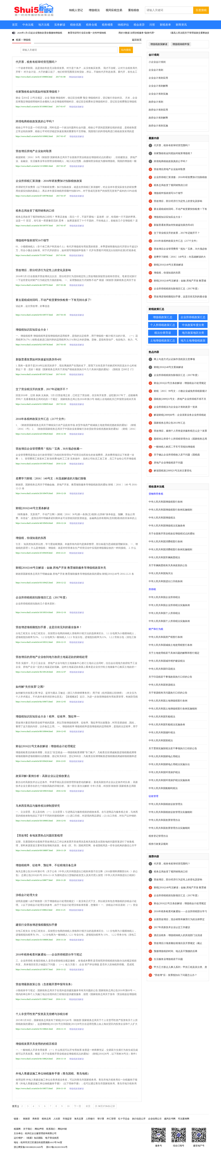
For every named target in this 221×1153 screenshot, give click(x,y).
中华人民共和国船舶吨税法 (163, 788)
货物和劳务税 (156, 494)
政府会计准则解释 (158, 117)
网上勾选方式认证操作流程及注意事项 (174, 359)
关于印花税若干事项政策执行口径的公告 (170, 677)
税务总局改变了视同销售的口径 (35, 210)
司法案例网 (183, 1118)
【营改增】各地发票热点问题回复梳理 (39, 835)
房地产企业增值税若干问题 (168, 462)
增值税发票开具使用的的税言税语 (36, 1043)
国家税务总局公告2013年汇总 (169, 423)
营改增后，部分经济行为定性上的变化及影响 (43, 270)
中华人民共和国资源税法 (162, 684)
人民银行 (90, 1118)
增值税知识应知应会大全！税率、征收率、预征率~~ (47, 716)
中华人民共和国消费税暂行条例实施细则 (170, 549)
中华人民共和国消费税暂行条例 (165, 541)
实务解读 (59, 24)
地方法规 (43, 24)
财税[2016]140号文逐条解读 (32, 508)
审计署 (100, 1118)
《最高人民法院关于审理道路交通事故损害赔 (191, 32)
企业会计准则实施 (158, 94)
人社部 (56, 1118)
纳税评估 (123, 24)
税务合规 (91, 24)
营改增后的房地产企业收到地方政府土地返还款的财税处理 (52, 656)
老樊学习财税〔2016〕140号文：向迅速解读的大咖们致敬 (51, 478)
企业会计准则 (156, 70)
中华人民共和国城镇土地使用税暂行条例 (170, 645)
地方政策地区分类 (193, 332)
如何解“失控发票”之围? (30, 686)
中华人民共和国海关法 (161, 573)
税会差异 (139, 24)
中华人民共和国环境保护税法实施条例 (169, 780)
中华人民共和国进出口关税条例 (165, 581)
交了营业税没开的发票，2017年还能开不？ (42, 389)
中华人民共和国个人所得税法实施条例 (169, 621)
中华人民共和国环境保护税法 (164, 772)
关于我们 (27, 1129)
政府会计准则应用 (158, 109)
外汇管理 (111, 1118)
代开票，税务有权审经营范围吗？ (36, 61)
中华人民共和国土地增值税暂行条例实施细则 (173, 708)
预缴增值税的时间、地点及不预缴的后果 (175, 951)
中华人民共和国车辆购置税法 (164, 557)
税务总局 (46, 1118)
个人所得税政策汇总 (162, 324)
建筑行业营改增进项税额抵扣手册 (36, 924)
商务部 (35, 1118)
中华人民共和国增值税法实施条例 (167, 525)
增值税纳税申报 (180, 44)
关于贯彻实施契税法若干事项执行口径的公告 (173, 748)
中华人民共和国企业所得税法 (164, 597)
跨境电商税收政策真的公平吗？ (35, 121)
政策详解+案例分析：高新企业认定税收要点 (43, 775)
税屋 (18, 40)
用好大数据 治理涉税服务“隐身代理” (136, 32)
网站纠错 (62, 1129)
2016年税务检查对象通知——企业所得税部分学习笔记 (49, 954)
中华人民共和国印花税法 (162, 669)
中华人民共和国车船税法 (162, 716)
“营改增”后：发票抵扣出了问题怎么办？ (175, 975)
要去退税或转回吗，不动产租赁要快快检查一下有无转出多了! (53, 299)
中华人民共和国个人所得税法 (164, 613)
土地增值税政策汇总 (162, 340)
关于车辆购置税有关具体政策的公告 (168, 565)
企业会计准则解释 (158, 86)
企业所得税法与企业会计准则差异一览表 (175, 407)
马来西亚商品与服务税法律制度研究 (38, 805)
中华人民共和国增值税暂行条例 (165, 501)
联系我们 (50, 1129)
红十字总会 (123, 1118)
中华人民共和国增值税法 (162, 517)
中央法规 (27, 24)
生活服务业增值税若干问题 (168, 959)
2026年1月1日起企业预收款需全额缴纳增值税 (39, 32)
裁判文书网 (169, 1118)
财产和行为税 (156, 629)
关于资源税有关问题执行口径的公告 (168, 692)
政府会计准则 (156, 102)
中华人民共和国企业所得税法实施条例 (169, 605)
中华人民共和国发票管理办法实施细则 (169, 828)
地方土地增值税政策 (193, 340)
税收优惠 (75, 24)
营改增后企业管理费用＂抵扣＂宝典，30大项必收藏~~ (49, 448)
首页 (15, 24)
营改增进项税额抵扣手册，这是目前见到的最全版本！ (49, 627)
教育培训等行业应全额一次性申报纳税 (87, 32)
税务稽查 (107, 24)
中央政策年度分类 (193, 324)
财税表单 (165, 24)
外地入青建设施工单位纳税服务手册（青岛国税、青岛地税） (53, 1073)
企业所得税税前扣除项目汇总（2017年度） (42, 597)
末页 (88, 1106)
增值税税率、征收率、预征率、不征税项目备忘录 (46, 865)
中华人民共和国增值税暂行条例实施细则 (170, 509)
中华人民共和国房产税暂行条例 (165, 637)
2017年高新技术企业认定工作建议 (172, 927)
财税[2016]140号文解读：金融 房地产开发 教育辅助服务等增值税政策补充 (61, 567)
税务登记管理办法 (158, 836)
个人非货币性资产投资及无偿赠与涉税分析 (42, 1014)
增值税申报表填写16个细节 (32, 240)
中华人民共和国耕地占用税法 (164, 756)
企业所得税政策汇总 (193, 317)
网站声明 (39, 1129)
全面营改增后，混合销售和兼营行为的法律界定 (179, 919)
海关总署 (78, 1118)
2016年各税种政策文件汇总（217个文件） (41, 418)
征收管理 (153, 796)
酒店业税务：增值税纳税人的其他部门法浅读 (178, 935)
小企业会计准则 (157, 62)
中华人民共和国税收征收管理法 (165, 804)
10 (68, 1106)
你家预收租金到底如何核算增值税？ (38, 91)
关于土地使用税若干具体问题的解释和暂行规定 (174, 653)
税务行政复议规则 (158, 844)
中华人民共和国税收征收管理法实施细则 (170, 812)
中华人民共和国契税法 (161, 740)
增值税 (27, 40)
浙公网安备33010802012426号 (28, 1147)
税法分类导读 (162, 332)
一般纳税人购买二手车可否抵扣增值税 (174, 446)
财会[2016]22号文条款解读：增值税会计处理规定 (46, 746)
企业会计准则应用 (158, 78)
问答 (152, 24)
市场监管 (67, 1118)
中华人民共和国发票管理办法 (164, 820)
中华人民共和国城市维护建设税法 (167, 661)
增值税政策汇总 (162, 317)
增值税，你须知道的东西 (31, 537)
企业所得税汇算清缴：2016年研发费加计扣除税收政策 (49, 180)
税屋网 (17, 1129)
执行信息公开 (139, 1118)
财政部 (26, 1118)
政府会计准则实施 (158, 125)
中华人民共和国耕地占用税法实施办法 (169, 764)
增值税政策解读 (76, 77)
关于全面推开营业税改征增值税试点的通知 (172, 533)
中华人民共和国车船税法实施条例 (167, 724)
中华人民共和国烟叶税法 (162, 732)
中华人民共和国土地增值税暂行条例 (168, 700)
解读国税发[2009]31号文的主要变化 (173, 470)
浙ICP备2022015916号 (57, 1147)
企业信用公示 (155, 1118)
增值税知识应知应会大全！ (32, 329)
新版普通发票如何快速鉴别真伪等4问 (38, 359)
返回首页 (137, 40)
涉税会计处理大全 (27, 895)
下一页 (77, 1106)
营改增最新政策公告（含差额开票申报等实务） (45, 984)
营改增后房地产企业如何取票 (34, 151)
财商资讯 (181, 24)
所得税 (152, 589)
